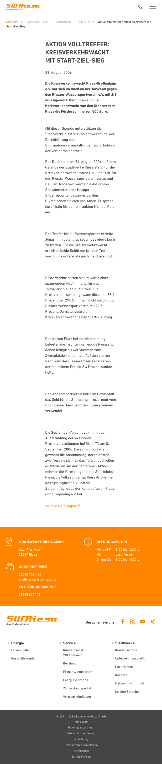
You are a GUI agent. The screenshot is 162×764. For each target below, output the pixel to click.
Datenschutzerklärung (81, 733)
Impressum (81, 721)
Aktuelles (84, 21)
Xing (153, 621)
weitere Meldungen (60, 506)
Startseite (12, 21)
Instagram (133, 621)
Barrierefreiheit (81, 756)
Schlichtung (81, 739)
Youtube (143, 621)
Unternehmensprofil (130, 658)
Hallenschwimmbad (129, 683)
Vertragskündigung (77, 696)
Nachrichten (124, 666)
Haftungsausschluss (81, 727)
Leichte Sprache (127, 691)
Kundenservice (126, 650)
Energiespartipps (75, 680)
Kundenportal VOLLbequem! (73, 652)
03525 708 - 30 (30, 574)
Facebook (123, 621)
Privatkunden (21, 650)
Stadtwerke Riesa (36, 21)
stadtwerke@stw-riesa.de (37, 579)
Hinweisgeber (81, 750)
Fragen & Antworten (77, 671)
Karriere (121, 675)
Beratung (69, 663)
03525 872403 (29, 594)
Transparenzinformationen (81, 745)
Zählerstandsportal (77, 688)
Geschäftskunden (23, 658)
